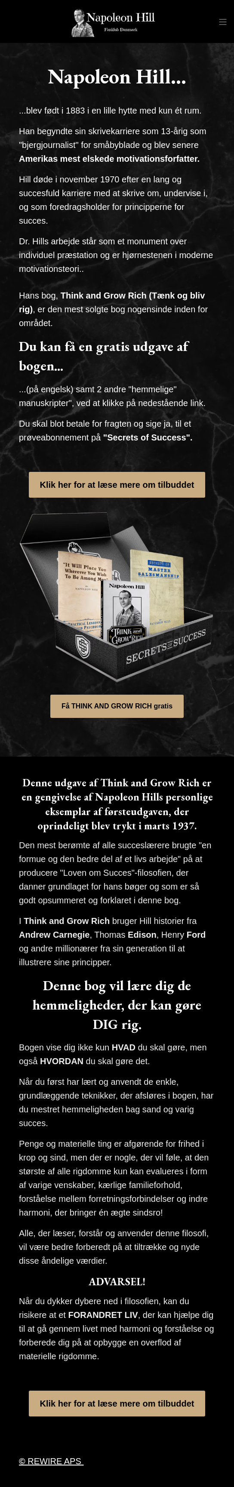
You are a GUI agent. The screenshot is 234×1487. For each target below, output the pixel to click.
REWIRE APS (51, 1461)
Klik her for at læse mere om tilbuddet (117, 485)
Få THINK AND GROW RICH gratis (117, 706)
